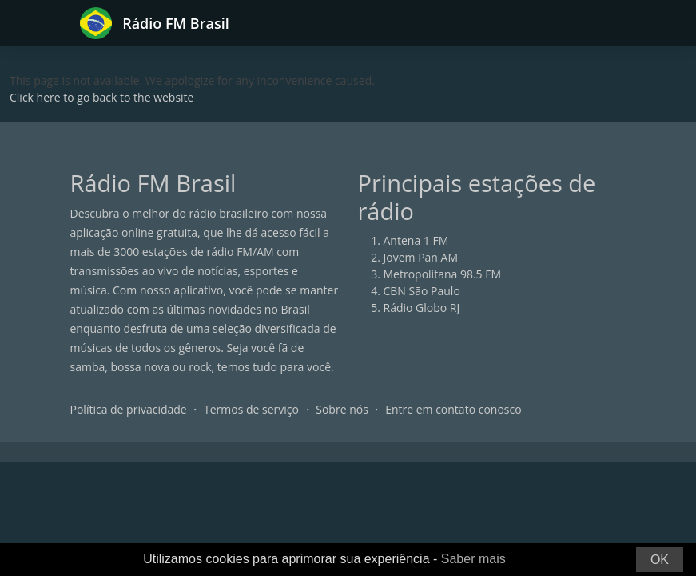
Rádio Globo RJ (422, 307)
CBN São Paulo (422, 290)
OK (659, 559)
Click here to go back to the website (101, 97)
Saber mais (473, 559)
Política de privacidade (128, 409)
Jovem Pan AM (421, 257)
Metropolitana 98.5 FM (443, 274)
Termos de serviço (251, 409)
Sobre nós (342, 409)
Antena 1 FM (416, 240)
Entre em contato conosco (453, 409)
